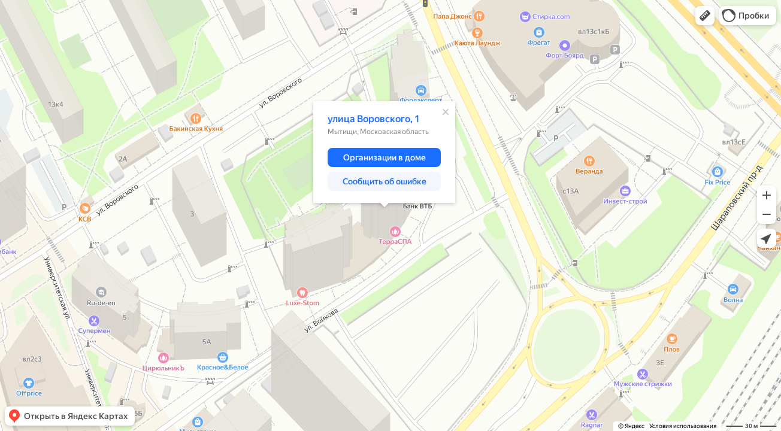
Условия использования (682, 426)
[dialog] (384, 152)
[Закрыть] (445, 112)
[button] (705, 15)
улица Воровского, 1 (374, 119)
